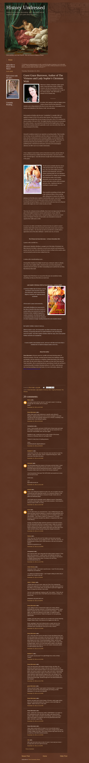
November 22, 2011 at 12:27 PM (35, 562)
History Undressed (25, 7)
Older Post (63, 756)
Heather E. (30, 451)
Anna (28, 509)
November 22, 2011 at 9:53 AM (35, 446)
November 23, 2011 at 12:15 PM (35, 659)
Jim (28, 740)
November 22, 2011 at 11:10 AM (35, 531)
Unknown (29, 463)
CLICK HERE (9, 71)
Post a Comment (30, 749)
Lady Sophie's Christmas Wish (43, 389)
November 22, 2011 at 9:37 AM (35, 407)
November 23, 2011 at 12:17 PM (35, 681)
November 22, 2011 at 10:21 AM (35, 484)
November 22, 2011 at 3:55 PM (35, 577)
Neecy (29, 400)
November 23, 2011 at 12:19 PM (35, 693)
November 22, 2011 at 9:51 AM (35, 421)
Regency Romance (56, 389)
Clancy (29, 536)
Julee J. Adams (31, 582)
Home (10, 60)
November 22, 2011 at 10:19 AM (35, 458)
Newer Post (26, 756)
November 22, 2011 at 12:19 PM (35, 546)
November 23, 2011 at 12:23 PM (35, 721)
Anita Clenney (31, 567)
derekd (29, 489)
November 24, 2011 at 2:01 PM (35, 745)
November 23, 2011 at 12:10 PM (35, 628)
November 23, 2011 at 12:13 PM (35, 648)
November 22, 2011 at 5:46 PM (35, 600)
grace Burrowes (31, 686)
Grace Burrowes (31, 389)
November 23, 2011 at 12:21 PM (35, 705)
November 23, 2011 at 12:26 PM (35, 735)
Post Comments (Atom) (34, 759)
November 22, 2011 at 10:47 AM (35, 504)
